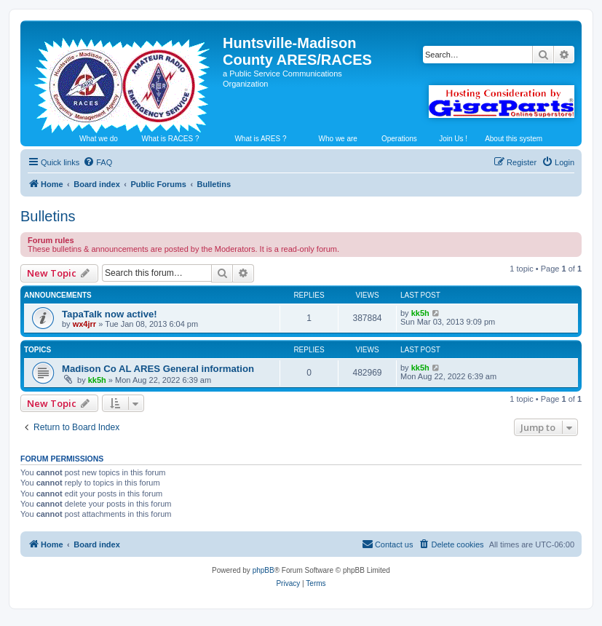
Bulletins (48, 216)
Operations (399, 139)
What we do (98, 139)
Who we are (338, 139)
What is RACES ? (170, 139)
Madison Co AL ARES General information (158, 368)
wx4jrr (84, 324)
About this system (513, 139)
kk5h (420, 313)
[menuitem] (97, 162)
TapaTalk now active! (109, 314)
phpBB (263, 570)
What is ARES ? (260, 139)
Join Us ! (453, 139)
